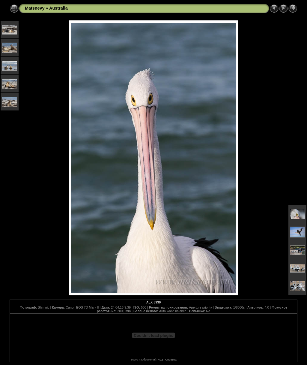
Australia (58, 8)
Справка (171, 359)
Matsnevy (35, 8)
